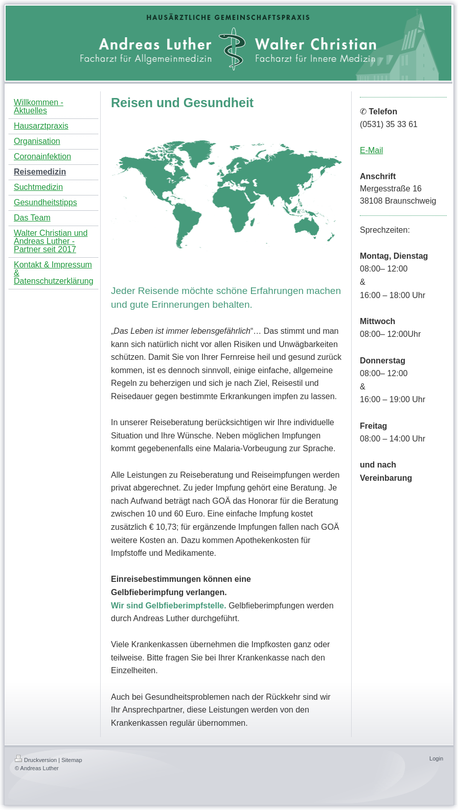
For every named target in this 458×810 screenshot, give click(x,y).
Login (436, 758)
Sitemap (71, 760)
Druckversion (36, 760)
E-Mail (371, 150)
